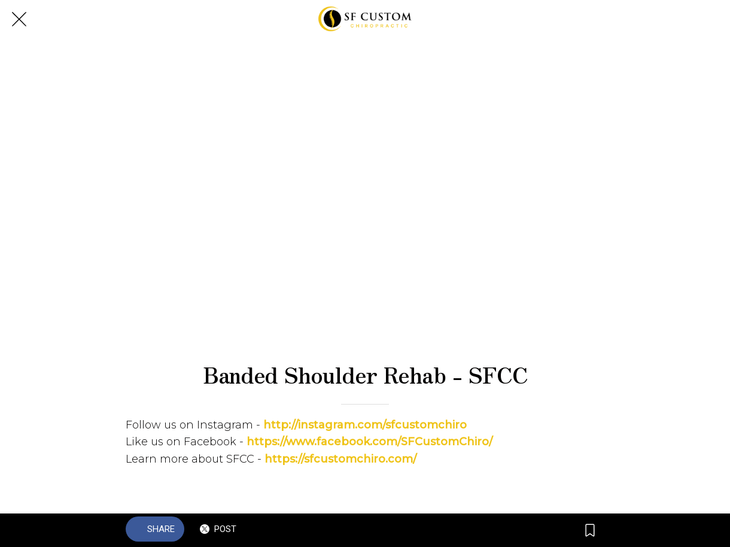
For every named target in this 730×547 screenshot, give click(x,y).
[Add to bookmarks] (590, 530)
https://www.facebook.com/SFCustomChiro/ (369, 441)
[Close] (19, 19)
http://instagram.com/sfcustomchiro (365, 424)
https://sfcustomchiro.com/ (340, 459)
